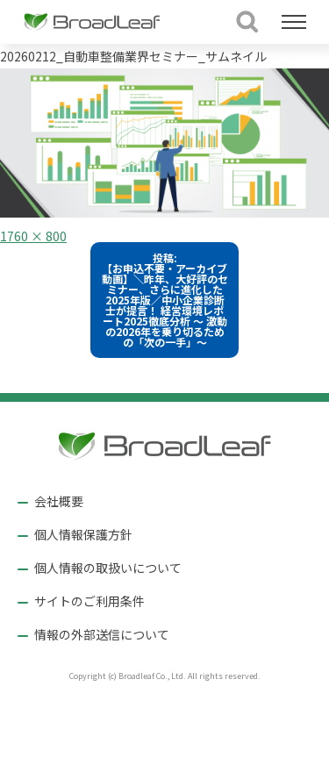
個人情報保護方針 (83, 534)
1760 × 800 (33, 236)
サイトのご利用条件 (89, 601)
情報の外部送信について (101, 634)
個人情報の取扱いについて (108, 567)
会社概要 (58, 501)
